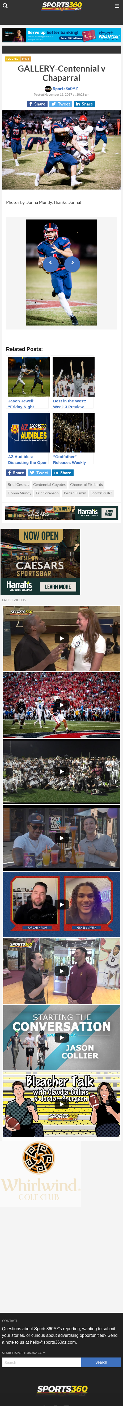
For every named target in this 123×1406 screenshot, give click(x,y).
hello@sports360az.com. (53, 1342)
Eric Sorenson (47, 493)
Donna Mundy (19, 493)
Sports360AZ (61, 89)
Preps (25, 59)
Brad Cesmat (18, 485)
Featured (12, 59)
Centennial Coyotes (49, 485)
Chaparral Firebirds (86, 485)
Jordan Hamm (74, 493)
